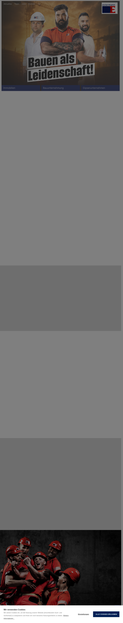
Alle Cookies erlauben (106, 614)
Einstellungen (83, 614)
